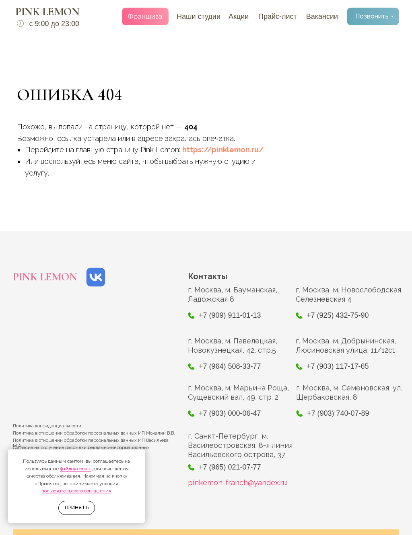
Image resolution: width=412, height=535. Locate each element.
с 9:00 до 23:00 (54, 24)
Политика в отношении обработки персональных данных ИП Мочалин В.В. (94, 433)
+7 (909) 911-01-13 (230, 315)
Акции (239, 16)
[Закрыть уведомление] (139, 455)
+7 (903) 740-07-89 (338, 413)
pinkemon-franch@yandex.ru (237, 482)
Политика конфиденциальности (47, 426)
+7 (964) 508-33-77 (230, 366)
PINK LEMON (47, 11)
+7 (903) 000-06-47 (230, 413)
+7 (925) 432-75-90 (338, 315)
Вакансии (322, 16)
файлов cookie (75, 469)
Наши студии (198, 16)
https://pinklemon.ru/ (223, 149)
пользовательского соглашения (76, 491)
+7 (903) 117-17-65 (338, 366)
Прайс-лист (277, 16)
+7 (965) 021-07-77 (230, 467)
